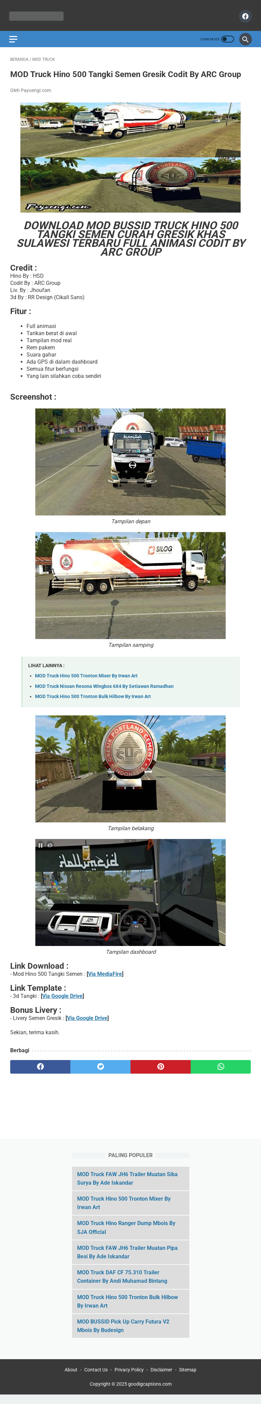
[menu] (14, 35)
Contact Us (96, 1379)
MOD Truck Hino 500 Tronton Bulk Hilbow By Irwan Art (93, 703)
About (71, 1379)
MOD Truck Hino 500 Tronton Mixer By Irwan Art (86, 682)
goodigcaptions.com (150, 1393)
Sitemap (187, 1379)
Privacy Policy (129, 1379)
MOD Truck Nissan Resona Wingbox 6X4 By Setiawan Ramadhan (104, 692)
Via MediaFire (105, 980)
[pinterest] (160, 1073)
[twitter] (100, 1073)
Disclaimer (161, 1379)
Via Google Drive (62, 1002)
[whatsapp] (221, 1073)
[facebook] (243, 13)
